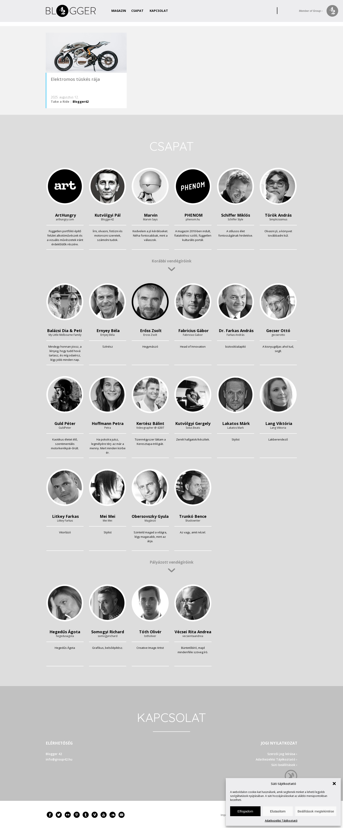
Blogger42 (81, 101)
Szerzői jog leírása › (282, 754)
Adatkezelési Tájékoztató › (276, 759)
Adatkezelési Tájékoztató (281, 821)
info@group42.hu (59, 759)
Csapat (137, 11)
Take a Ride (60, 101)
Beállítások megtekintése (316, 811)
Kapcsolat (159, 11)
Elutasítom (277, 811)
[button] (334, 783)
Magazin (118, 11)
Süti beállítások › (284, 765)
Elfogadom (245, 811)
